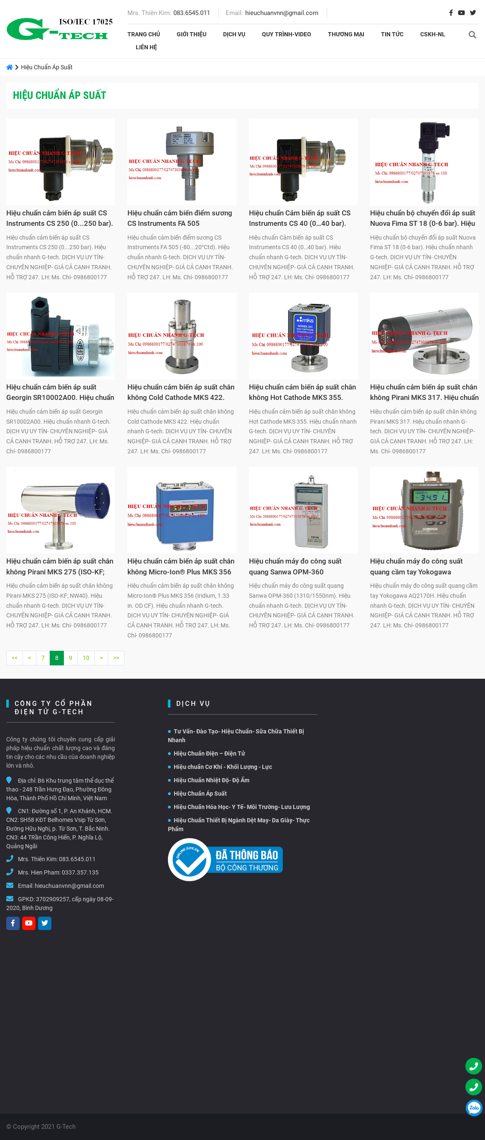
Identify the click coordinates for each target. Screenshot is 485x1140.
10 (86, 658)
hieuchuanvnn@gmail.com (281, 13)
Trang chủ (143, 34)
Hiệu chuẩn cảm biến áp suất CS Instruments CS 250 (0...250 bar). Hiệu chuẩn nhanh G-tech (59, 219)
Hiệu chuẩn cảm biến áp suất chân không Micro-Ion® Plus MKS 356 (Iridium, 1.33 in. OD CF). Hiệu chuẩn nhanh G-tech (180, 568)
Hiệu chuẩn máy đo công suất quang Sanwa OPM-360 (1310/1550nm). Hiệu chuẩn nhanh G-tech (295, 568)
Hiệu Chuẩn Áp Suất (197, 793)
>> (116, 658)
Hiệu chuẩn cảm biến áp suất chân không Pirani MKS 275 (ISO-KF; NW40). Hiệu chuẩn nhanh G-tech (59, 568)
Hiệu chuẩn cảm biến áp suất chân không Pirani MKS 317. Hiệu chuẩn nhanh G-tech (424, 393)
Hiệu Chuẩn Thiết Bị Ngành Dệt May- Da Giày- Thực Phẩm (239, 824)
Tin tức (392, 34)
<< (15, 658)
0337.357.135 (80, 872)
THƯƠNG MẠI (346, 34)
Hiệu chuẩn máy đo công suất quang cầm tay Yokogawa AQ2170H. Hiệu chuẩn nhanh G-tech (420, 568)
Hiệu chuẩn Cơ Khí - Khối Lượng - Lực (220, 766)
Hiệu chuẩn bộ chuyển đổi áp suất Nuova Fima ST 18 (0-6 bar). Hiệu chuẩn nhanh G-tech (422, 219)
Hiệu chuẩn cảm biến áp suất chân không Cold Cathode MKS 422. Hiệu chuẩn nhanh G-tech (180, 393)
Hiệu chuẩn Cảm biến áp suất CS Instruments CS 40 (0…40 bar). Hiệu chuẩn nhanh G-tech (299, 219)
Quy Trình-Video (286, 34)
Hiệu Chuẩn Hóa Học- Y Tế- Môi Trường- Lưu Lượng (239, 807)
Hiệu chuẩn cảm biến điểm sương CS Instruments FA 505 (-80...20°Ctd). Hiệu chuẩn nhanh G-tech (179, 219)
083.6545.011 (191, 13)
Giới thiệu (191, 34)
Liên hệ (146, 47)
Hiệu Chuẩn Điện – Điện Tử (206, 753)
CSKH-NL (432, 34)
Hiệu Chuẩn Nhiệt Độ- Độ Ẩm (208, 780)
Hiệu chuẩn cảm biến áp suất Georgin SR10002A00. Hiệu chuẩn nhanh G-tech (60, 393)
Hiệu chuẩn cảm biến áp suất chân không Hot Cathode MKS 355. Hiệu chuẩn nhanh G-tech (302, 393)
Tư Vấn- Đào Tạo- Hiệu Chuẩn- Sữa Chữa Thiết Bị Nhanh (236, 735)
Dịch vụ (234, 34)
